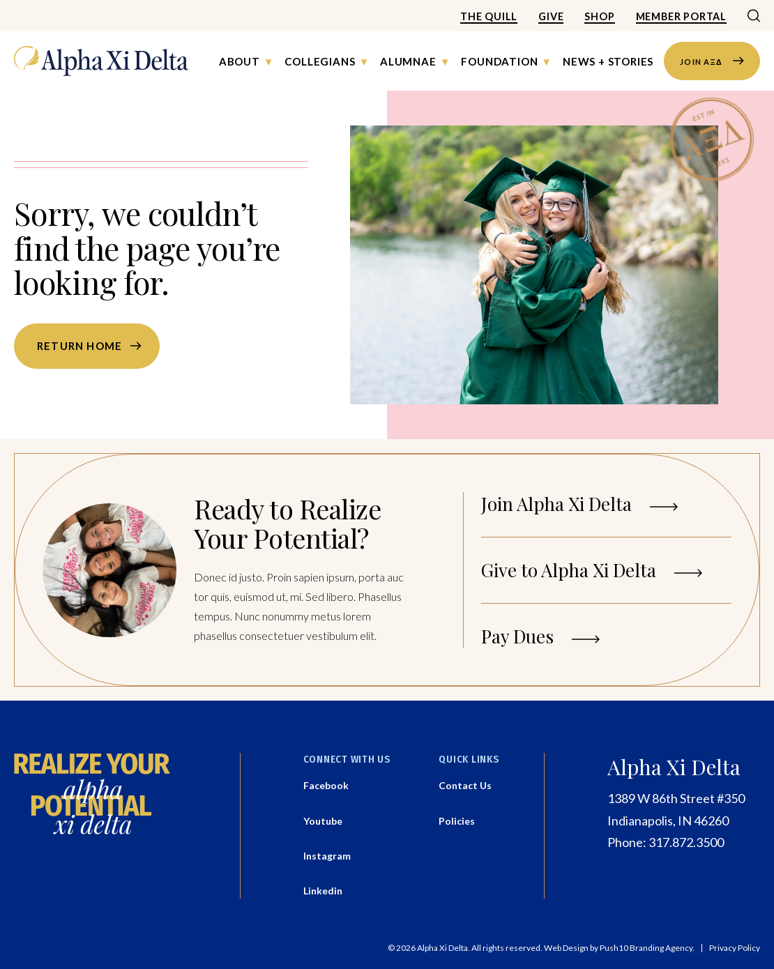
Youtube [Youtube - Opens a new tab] (322, 821)
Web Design (566, 948)
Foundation (499, 61)
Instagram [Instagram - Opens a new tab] (327, 856)
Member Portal (681, 16)
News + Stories (608, 61)
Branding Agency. (662, 948)
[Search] (754, 17)
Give (550, 16)
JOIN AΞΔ (712, 61)
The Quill (488, 16)
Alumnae (408, 61)
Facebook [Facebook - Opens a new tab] (326, 785)
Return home (79, 345)
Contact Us (465, 785)
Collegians (319, 61)
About (239, 61)
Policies (457, 821)
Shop (599, 16)
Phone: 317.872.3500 (665, 842)
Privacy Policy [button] (734, 948)
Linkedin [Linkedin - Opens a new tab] (322, 890)
